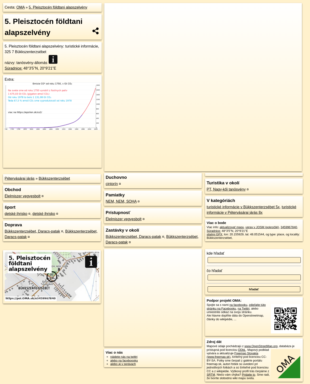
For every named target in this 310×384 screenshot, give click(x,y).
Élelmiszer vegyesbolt (23, 196)
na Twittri (244, 308)
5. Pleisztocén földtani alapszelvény (58, 7)
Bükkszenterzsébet (54, 178)
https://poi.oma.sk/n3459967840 (281, 167)
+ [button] (112, 10)
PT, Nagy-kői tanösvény (226, 189)
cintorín (112, 184)
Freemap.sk (246, 167)
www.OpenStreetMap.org (261, 346)
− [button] (112, 18)
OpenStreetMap (222, 167)
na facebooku (238, 305)
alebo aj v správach (123, 364)
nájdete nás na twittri (123, 356)
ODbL (242, 350)
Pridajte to (248, 374)
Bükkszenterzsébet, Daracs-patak (32, 231)
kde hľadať (216, 253)
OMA (20, 7)
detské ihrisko (16, 214)
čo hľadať (214, 271)
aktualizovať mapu (232, 227)
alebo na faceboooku (124, 360)
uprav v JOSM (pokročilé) (262, 227)
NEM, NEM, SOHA (121, 201)
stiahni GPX (214, 234)
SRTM (211, 374)
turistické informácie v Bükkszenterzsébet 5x (243, 207)
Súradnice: (13, 68)
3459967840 (289, 227)
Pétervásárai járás (20, 178)
